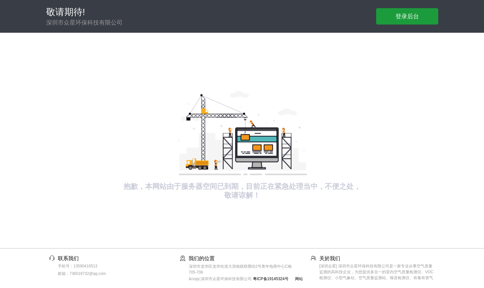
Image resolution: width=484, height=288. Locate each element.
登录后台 (407, 16)
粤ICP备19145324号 (271, 279)
